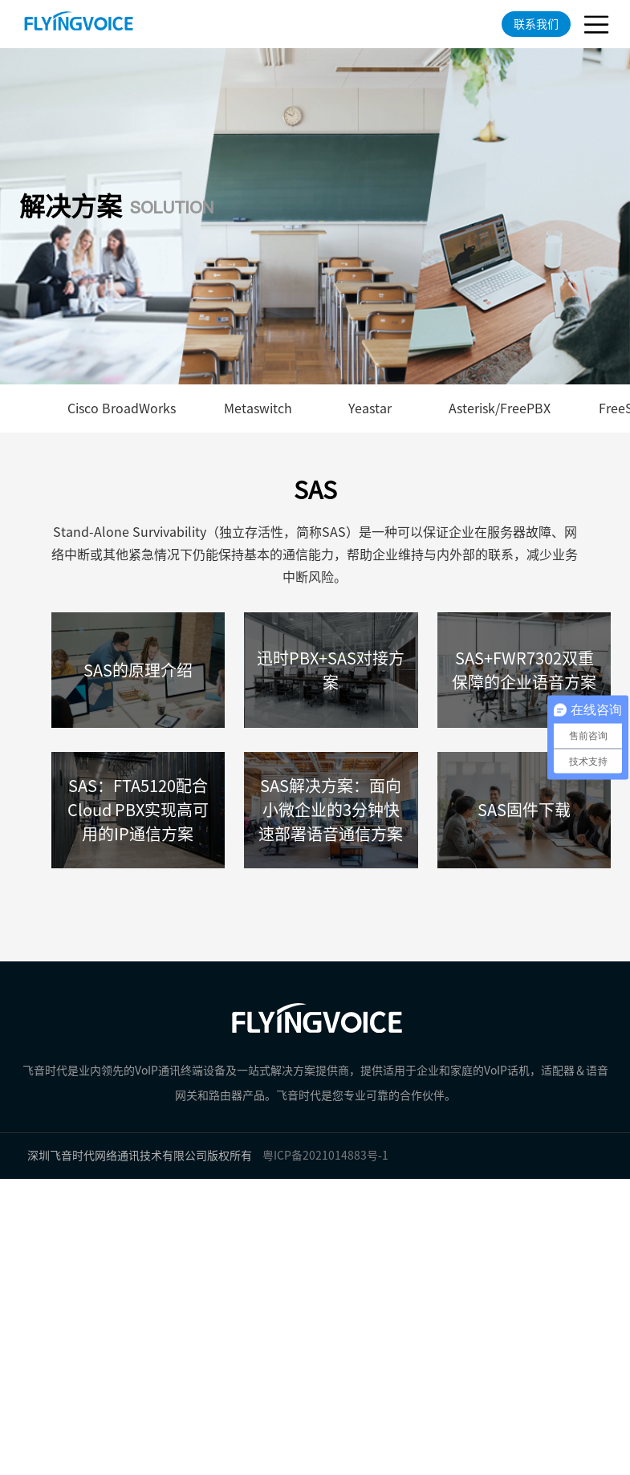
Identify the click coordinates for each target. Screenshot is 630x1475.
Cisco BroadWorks (121, 408)
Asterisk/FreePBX (500, 408)
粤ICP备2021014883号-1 (325, 1155)
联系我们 (536, 24)
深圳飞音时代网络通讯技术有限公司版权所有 (139, 1155)
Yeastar (370, 408)
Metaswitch (258, 408)
